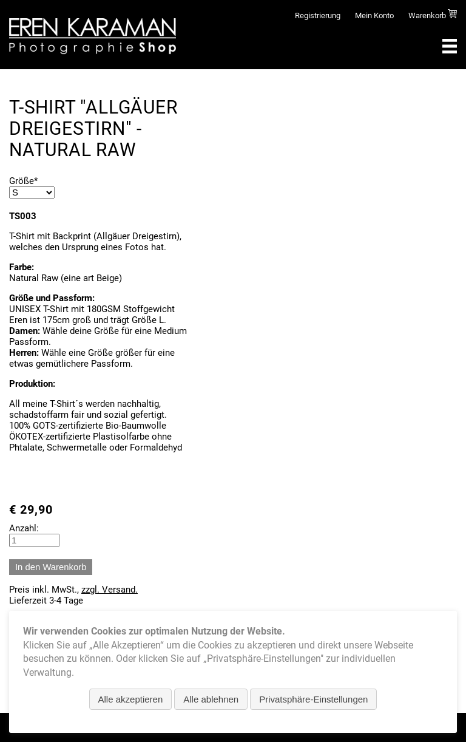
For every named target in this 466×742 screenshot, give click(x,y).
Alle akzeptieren (130, 699)
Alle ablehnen (210, 699)
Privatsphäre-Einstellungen (313, 699)
